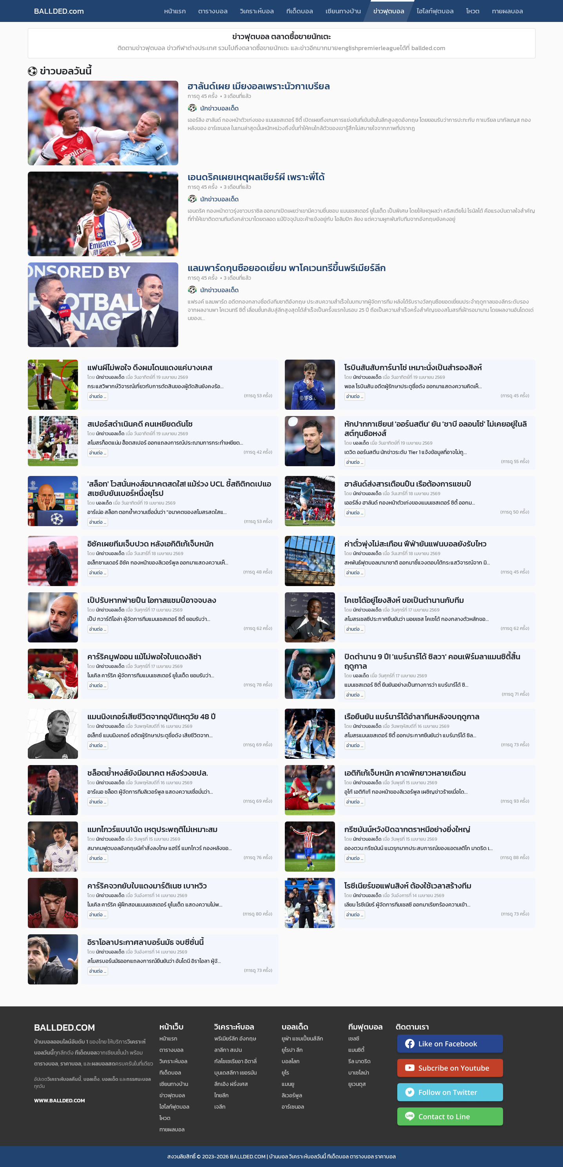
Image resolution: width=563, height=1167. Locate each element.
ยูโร (285, 1073)
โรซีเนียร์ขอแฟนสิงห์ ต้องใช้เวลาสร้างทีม (407, 886)
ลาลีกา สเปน (228, 1050)
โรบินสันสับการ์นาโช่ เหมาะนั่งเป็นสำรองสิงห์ (413, 367)
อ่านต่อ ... (97, 396)
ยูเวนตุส (357, 1084)
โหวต (473, 11)
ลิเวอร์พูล (292, 1095)
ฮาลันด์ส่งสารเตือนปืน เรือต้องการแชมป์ (407, 484)
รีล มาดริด (359, 1061)
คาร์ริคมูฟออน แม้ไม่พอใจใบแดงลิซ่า (144, 656)
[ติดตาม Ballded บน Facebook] (450, 1045)
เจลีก (220, 1107)
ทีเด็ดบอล (299, 11)
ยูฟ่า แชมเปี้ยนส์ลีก (302, 1039)
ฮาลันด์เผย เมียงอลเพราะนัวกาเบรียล (259, 86)
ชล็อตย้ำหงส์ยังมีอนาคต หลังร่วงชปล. (147, 773)
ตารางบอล (213, 11)
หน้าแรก (175, 11)
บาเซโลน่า (358, 1073)
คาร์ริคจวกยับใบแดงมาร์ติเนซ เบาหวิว (147, 886)
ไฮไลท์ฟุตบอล (435, 11)
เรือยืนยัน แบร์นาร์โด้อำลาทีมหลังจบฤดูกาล (412, 716)
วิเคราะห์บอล (257, 11)
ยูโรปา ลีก (292, 1050)
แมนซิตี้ (356, 1050)
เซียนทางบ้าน (343, 11)
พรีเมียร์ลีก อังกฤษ (235, 1039)
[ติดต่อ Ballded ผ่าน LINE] (450, 1118)
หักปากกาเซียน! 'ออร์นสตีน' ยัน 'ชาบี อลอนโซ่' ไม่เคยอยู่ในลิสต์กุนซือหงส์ (435, 428)
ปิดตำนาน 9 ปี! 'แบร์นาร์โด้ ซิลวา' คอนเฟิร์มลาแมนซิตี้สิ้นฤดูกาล (432, 661)
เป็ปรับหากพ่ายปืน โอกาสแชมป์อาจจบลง (151, 600)
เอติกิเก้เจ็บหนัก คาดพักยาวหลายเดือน (405, 773)
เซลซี (353, 1039)
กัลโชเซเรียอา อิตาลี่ (235, 1061)
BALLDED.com (59, 11)
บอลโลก (291, 1061)
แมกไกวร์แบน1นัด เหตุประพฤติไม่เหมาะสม (152, 829)
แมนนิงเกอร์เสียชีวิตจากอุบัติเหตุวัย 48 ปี (151, 716)
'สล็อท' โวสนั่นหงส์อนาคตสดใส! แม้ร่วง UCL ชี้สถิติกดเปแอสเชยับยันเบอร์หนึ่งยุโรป (179, 488)
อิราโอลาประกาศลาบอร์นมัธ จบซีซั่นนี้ (145, 942)
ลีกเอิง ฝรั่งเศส (231, 1084)
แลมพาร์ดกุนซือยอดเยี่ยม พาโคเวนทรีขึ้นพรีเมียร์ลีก (287, 268)
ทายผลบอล (507, 11)
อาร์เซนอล (293, 1107)
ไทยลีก (221, 1095)
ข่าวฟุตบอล (388, 11)
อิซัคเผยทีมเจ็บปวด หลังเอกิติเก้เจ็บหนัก (150, 544)
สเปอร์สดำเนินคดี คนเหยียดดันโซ (140, 424)
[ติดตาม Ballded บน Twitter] (450, 1093)
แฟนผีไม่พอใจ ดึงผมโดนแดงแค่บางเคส (149, 367)
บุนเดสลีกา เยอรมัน (235, 1073)
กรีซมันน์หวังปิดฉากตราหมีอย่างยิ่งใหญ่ (407, 829)
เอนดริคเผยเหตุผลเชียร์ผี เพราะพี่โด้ (256, 177)
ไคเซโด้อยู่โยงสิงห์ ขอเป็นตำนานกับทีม (404, 600)
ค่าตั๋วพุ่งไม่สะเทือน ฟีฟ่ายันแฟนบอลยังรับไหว (415, 544)
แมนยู (288, 1084)
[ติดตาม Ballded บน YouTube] (450, 1069)
